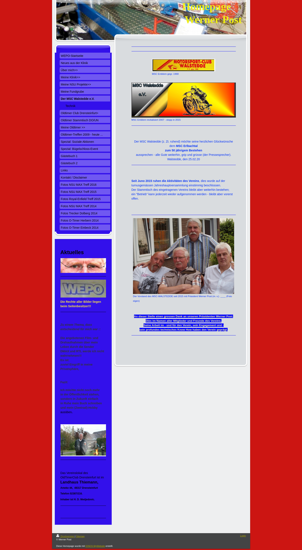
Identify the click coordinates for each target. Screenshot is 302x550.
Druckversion (65, 536)
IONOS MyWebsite (95, 546)
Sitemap (80, 536)
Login (243, 535)
